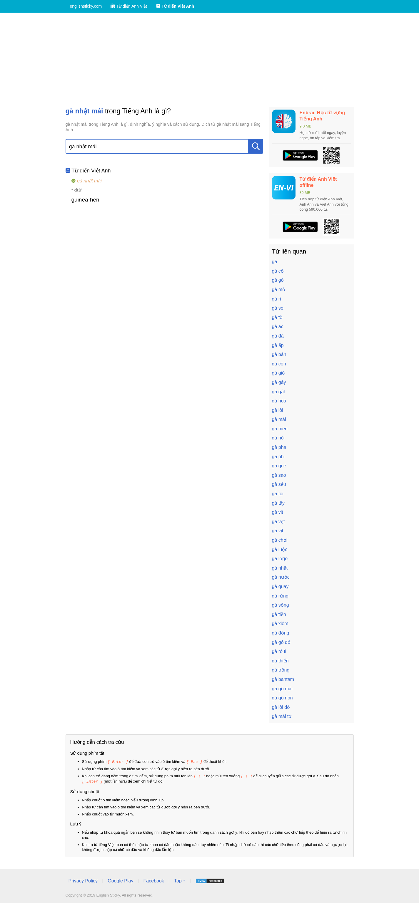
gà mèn (280, 428)
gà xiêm (280, 623)
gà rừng (280, 595)
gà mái (279, 419)
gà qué (279, 465)
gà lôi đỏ (281, 707)
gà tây (278, 503)
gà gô (278, 280)
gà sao (279, 475)
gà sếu (279, 484)
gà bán (279, 354)
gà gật (278, 391)
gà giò (278, 372)
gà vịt (277, 530)
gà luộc (280, 549)
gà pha (279, 447)
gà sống (280, 604)
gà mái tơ (282, 716)
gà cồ (278, 270)
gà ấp (278, 345)
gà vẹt (278, 521)
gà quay (280, 586)
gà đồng (280, 632)
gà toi (277, 493)
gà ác (277, 326)
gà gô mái (282, 688)
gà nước (281, 577)
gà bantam (283, 679)
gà (274, 261)
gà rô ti (279, 651)
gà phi (278, 456)
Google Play (120, 879)
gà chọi (280, 540)
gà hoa (279, 400)
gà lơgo (280, 558)
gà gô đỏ (281, 642)
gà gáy (279, 382)
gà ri (276, 298)
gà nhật (280, 567)
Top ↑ (179, 879)
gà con (279, 363)
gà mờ (279, 289)
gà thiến (280, 660)
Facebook (153, 879)
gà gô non (282, 697)
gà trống (281, 669)
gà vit (277, 512)
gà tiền (279, 614)
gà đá (278, 335)
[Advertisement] (209, 60)
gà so (277, 308)
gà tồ (277, 317)
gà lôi (277, 410)
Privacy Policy (83, 879)
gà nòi (278, 437)
